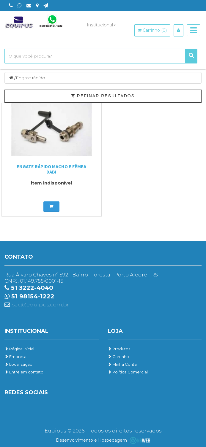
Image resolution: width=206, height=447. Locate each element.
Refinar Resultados (103, 95)
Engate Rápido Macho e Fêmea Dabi (51, 169)
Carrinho (118, 356)
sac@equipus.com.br (40, 304)
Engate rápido (30, 77)
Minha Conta (122, 364)
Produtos (119, 348)
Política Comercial (128, 372)
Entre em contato (23, 372)
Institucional (101, 25)
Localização (18, 364)
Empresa (15, 356)
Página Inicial (19, 348)
